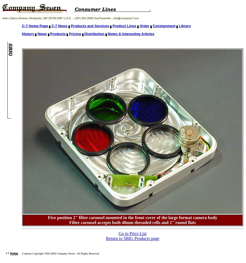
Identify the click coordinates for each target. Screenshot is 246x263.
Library (185, 26)
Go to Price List (133, 233)
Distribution (94, 34)
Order (144, 26)
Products (57, 34)
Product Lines (124, 26)
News (42, 34)
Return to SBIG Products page (132, 238)
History (28, 34)
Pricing (75, 34)
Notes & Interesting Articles (131, 34)
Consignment (164, 26)
